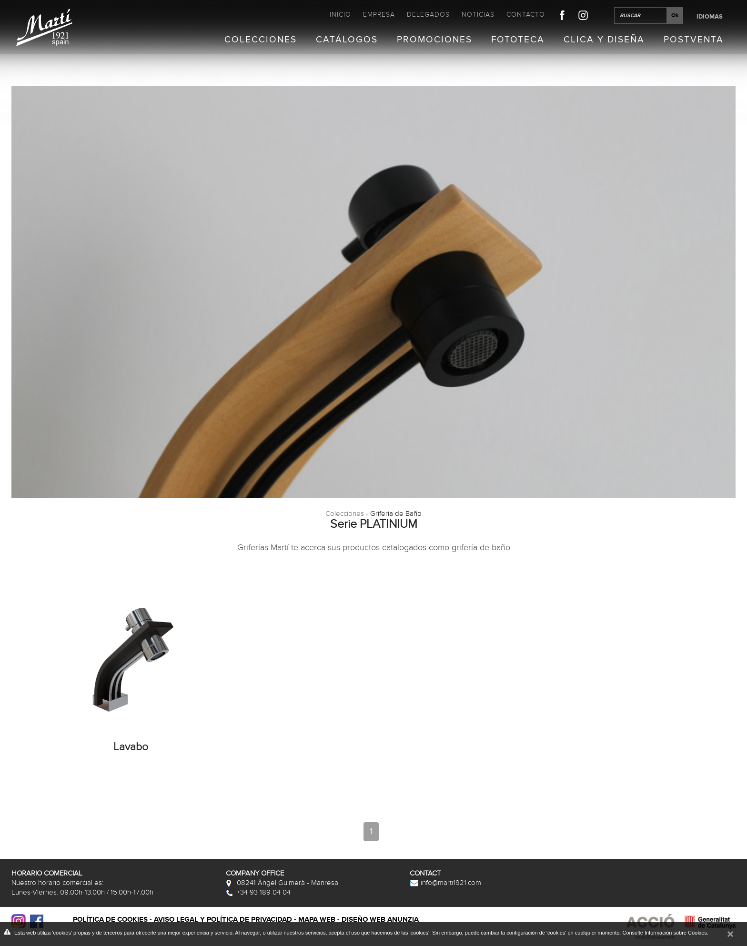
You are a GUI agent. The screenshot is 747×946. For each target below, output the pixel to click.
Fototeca (518, 40)
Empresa (379, 14)
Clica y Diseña (604, 40)
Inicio (340, 14)
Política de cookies (110, 919)
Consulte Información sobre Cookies (664, 933)
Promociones (434, 40)
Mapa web (316, 919)
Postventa (694, 40)
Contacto (525, 14)
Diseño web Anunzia (380, 919)
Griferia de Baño (396, 513)
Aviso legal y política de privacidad (223, 919)
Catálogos (347, 40)
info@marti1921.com (445, 882)
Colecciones (260, 40)
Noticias (478, 14)
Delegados (428, 14)
